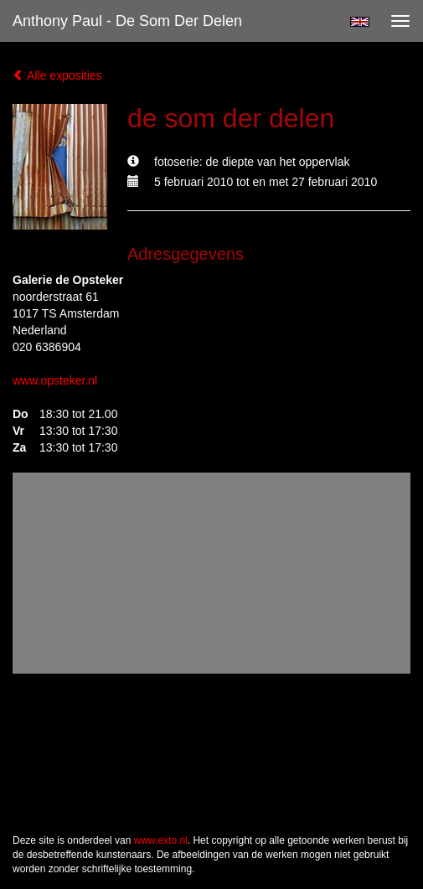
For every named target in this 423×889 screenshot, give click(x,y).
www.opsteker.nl (55, 380)
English (359, 22)
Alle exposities (57, 75)
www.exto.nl (161, 840)
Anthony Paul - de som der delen (127, 21)
